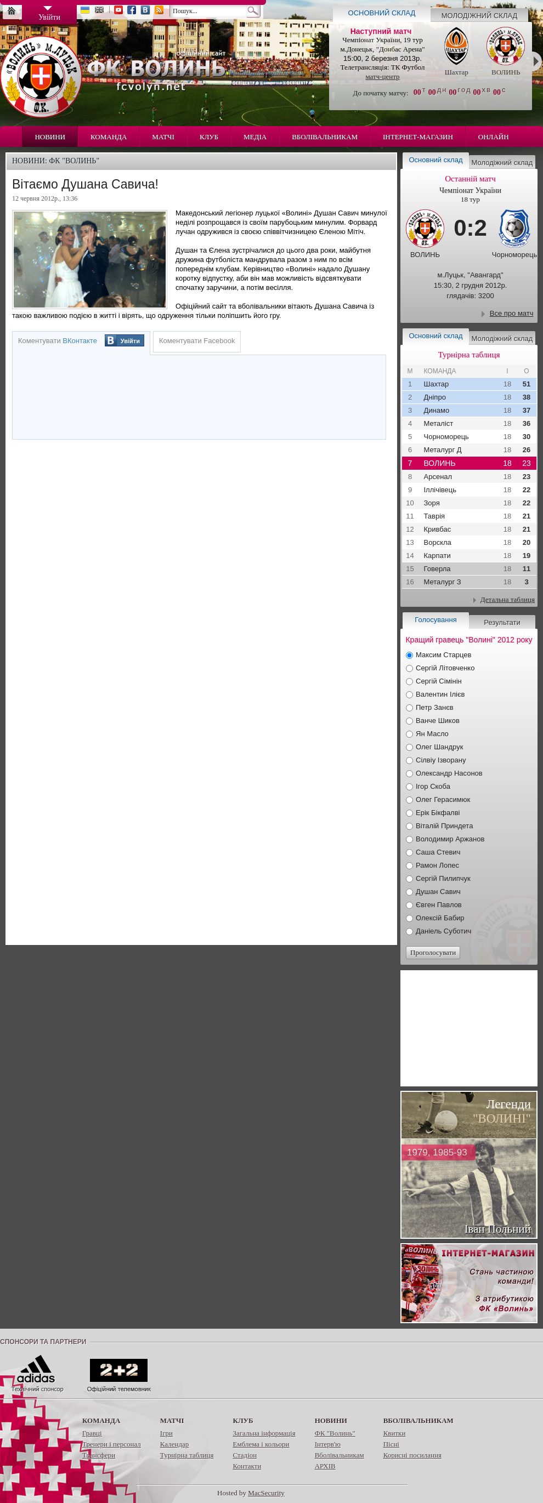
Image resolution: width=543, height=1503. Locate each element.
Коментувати (57, 341)
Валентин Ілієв (440, 694)
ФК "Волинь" (335, 1433)
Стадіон (245, 1455)
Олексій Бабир (440, 918)
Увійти (130, 341)
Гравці (92, 1433)
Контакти (247, 1466)
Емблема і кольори (261, 1444)
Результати (502, 622)
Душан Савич (438, 891)
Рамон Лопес (437, 865)
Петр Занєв (435, 707)
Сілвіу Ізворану (441, 760)
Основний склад (382, 13)
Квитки (394, 1433)
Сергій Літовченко (445, 668)
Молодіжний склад (480, 16)
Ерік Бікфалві (438, 813)
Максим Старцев (443, 655)
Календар (174, 1444)
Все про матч (512, 313)
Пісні (391, 1444)
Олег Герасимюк (443, 799)
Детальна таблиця (507, 599)
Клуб (209, 137)
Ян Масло (432, 734)
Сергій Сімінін (439, 681)
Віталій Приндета (444, 826)
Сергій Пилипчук (443, 878)
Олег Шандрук (439, 747)
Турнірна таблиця (187, 1455)
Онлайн (493, 137)
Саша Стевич (438, 852)
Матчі (163, 137)
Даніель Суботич (443, 931)
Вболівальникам (325, 137)
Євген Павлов (439, 905)
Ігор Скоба (433, 786)
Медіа (255, 137)
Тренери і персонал (111, 1444)
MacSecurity (266, 1493)
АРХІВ (325, 1466)
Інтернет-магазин (418, 137)
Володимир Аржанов (450, 839)
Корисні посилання (412, 1455)
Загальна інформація (264, 1433)
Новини (50, 137)
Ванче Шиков (438, 720)
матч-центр (382, 76)
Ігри (166, 1433)
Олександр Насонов (449, 773)
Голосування (435, 620)
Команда (108, 137)
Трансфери (98, 1455)
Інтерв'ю (328, 1444)
